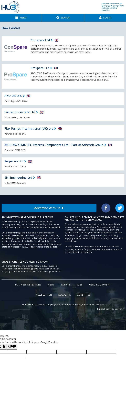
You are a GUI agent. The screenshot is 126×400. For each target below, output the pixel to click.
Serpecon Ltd (13, 161)
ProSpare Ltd (40, 68)
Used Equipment (100, 284)
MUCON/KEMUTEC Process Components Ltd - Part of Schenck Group (53, 145)
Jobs (80, 284)
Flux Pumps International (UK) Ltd (28, 128)
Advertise (83, 294)
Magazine (64, 294)
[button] (21, 18)
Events (65, 284)
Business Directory (28, 284)
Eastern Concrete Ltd (19, 112)
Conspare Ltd (40, 40)
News (51, 284)
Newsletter (44, 294)
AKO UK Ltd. (13, 96)
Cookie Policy (118, 309)
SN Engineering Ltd (18, 177)
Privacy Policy (103, 309)
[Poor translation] (12, 347)
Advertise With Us (49, 208)
